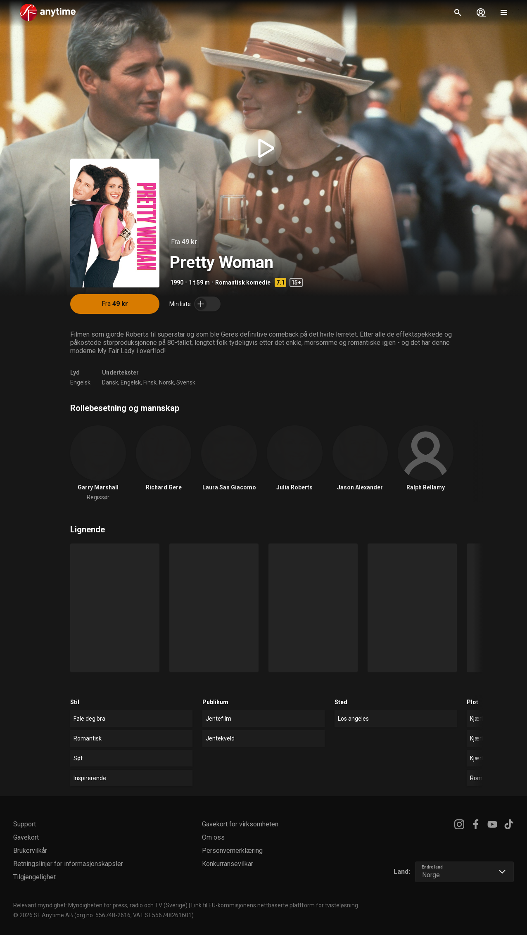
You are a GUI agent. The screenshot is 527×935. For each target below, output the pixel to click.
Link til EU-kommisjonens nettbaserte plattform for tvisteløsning (274, 905)
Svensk (185, 382)
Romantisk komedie (243, 282)
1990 (176, 282)
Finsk (150, 382)
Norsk (166, 382)
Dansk (110, 382)
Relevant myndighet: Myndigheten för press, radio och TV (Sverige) (100, 905)
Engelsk (80, 382)
